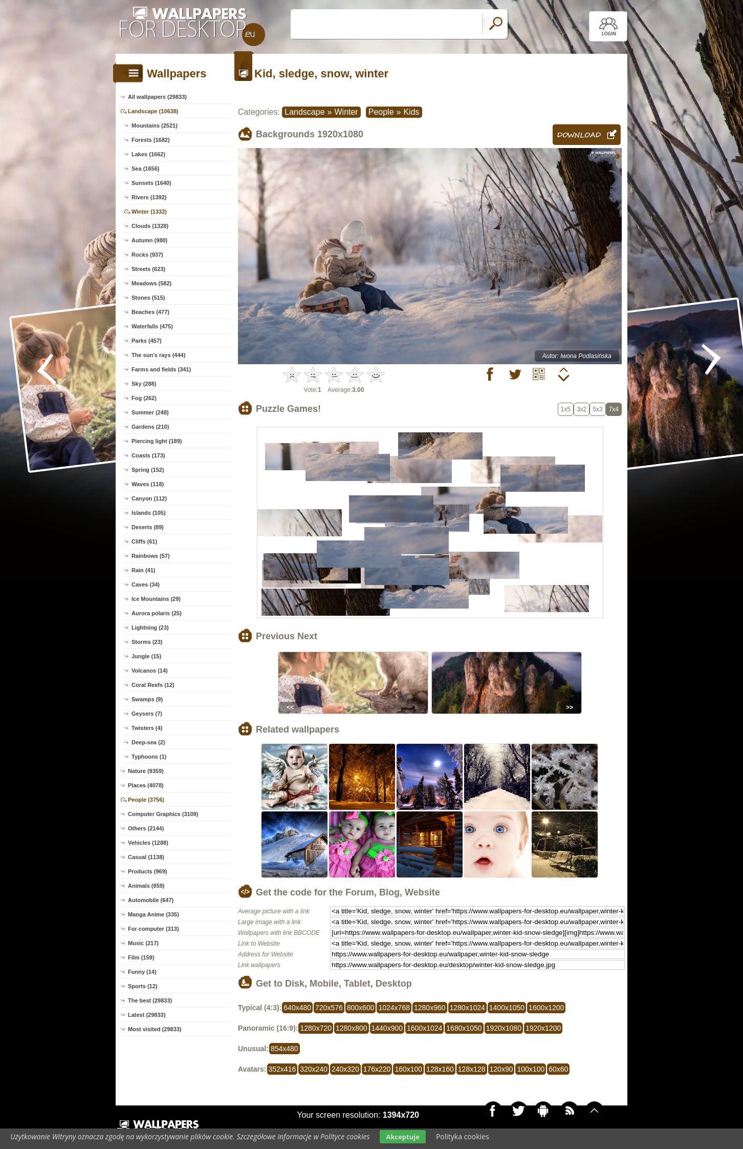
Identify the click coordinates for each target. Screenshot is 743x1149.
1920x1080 (503, 1028)
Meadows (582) (151, 283)
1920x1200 (543, 1028)
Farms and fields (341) (161, 369)
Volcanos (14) (150, 670)
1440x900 (387, 1028)
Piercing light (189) (157, 441)
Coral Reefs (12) (153, 685)
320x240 (313, 1069)
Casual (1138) (146, 857)
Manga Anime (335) (153, 914)
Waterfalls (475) (152, 326)
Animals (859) (146, 886)
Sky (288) (144, 384)
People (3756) (146, 800)
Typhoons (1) (149, 757)
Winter (346, 112)
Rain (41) (143, 570)
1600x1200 (546, 1008)
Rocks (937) (147, 255)
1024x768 (394, 1008)
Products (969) (147, 871)
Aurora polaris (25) (157, 613)
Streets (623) (148, 269)
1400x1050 (507, 1008)
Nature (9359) (146, 771)
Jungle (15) (146, 656)
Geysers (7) (147, 714)
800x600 (361, 1008)
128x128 (472, 1069)
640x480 (297, 1008)
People (381, 112)
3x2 (581, 409)
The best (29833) (150, 1000)
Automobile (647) (150, 900)
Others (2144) (146, 828)
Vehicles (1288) (148, 843)
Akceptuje (402, 1136)
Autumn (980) (149, 240)
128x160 (440, 1069)
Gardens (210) (150, 427)
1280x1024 (467, 1008)
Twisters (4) (147, 728)
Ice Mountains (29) (156, 599)
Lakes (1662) (148, 154)
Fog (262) (144, 398)
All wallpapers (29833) (157, 97)
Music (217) (143, 943)
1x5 (566, 409)
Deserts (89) (148, 527)
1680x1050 (464, 1028)
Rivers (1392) (149, 197)
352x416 (282, 1069)
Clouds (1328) (150, 226)
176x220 (377, 1069)
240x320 (345, 1069)
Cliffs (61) (144, 541)
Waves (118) (148, 484)
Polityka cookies (462, 1136)
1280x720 (316, 1028)
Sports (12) (142, 986)
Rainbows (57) (151, 556)
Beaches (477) (150, 312)
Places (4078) (146, 785)
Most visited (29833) (155, 1029)
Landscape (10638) (153, 111)
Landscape (304, 112)
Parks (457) (147, 341)
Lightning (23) (150, 627)
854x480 (284, 1048)
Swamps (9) (147, 699)
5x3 (597, 409)
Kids (411, 112)
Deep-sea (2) (148, 742)
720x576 (329, 1008)
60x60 (558, 1069)
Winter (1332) (149, 211)
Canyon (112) (149, 498)
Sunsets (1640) (151, 183)
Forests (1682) (151, 140)
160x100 (408, 1069)
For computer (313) (153, 929)
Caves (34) (146, 584)
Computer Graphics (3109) (163, 814)
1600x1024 (424, 1028)
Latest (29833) (146, 1015)
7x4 (614, 409)
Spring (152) (148, 470)
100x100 (530, 1069)
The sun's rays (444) (158, 355)
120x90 (501, 1069)
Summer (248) (150, 412)
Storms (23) (147, 642)
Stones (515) (148, 298)
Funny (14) (142, 972)
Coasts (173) (148, 455)
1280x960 (430, 1008)
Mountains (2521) (155, 125)
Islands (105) (149, 513)
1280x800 (351, 1028)
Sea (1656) (145, 168)
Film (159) (141, 957)
